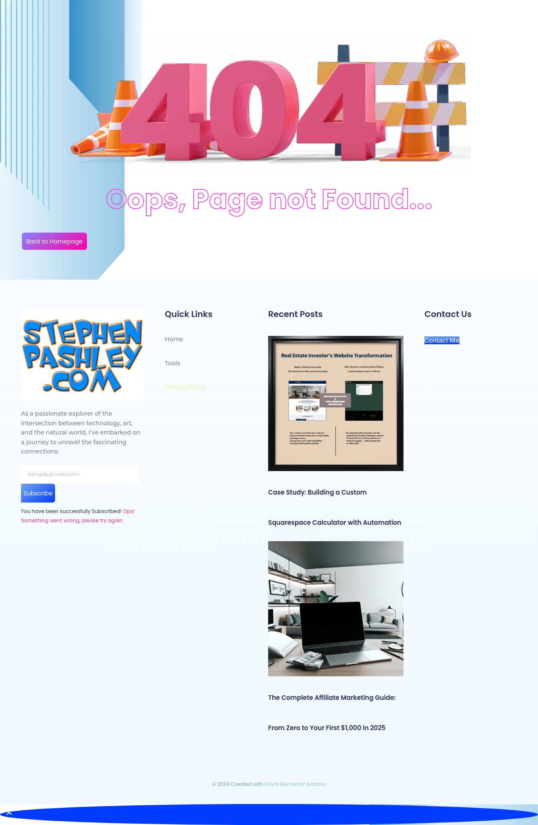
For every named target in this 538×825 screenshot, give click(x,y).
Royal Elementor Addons (295, 784)
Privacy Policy (185, 387)
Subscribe (38, 493)
